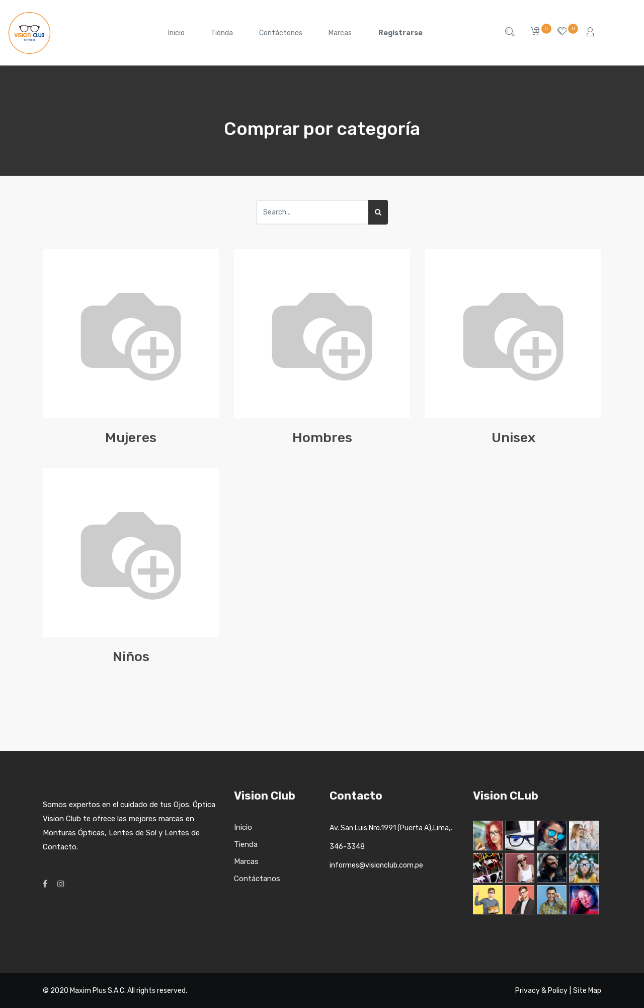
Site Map (587, 990)
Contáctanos (257, 878)
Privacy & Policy (541, 990)
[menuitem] (176, 33)
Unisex (513, 437)
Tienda (246, 844)
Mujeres (130, 437)
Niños (131, 657)
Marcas (246, 861)
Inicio (243, 827)
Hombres (322, 437)
